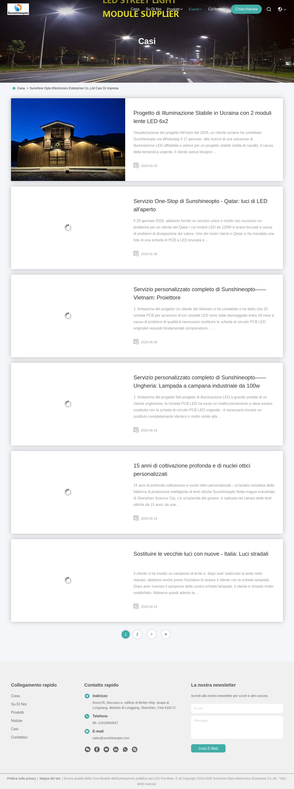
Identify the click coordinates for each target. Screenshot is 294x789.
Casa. (135, 9)
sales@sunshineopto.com (111, 738)
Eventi (196, 9)
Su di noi (153, 9)
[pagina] (151, 634)
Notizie (16, 721)
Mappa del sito (50, 778)
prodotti (175, 9)
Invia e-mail (208, 748)
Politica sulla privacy (21, 778)
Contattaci (216, 9)
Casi (14, 729)
